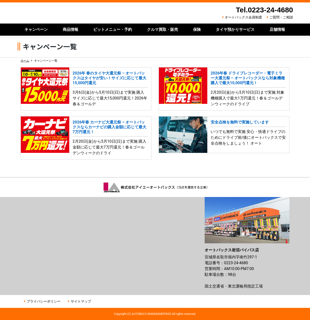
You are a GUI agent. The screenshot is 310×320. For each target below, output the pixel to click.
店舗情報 (277, 29)
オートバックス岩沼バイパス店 (88, 13)
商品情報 (70, 29)
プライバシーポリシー (44, 301)
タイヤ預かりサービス (235, 29)
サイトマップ (81, 301)
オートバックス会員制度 (243, 17)
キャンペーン (36, 29)
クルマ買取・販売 (162, 29)
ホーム (25, 60)
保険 (197, 29)
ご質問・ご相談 (281, 17)
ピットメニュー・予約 (112, 29)
